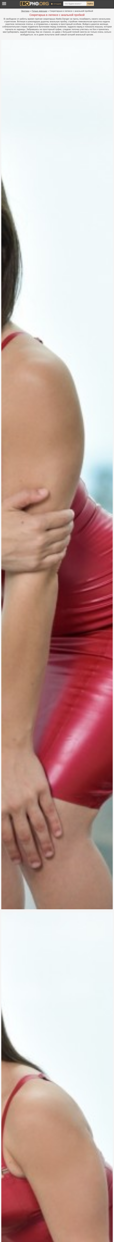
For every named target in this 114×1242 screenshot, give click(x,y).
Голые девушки (39, 11)
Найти (90, 4)
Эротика (25, 11)
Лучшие (56, 4)
